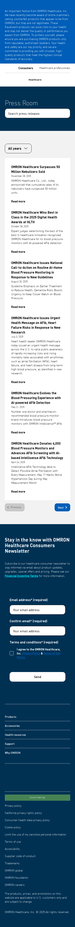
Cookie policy (13, 827)
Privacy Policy (31, 653)
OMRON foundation (16, 877)
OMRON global (14, 870)
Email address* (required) (29, 600)
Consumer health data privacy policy (27, 820)
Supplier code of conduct (20, 856)
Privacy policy (13, 806)
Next (63, 507)
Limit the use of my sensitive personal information (35, 834)
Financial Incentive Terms (21, 576)
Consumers (25, 68)
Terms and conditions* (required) (34, 642)
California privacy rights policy (23, 813)
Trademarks (12, 863)
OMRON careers (15, 885)
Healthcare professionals (54, 68)
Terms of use (13, 841)
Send (37, 677)
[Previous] (15, 507)
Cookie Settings (37, 797)
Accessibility (12, 849)
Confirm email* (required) (28, 621)
